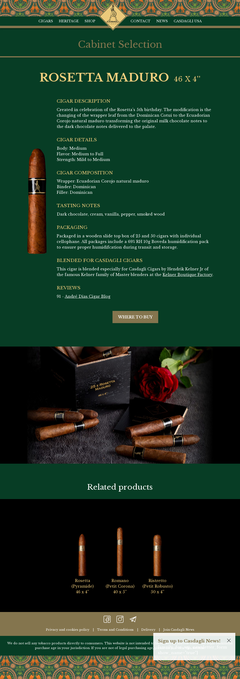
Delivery (148, 629)
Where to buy (135, 317)
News (162, 21)
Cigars (45, 21)
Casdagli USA (188, 21)
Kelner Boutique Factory (187, 274)
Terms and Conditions (115, 629)
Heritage (69, 21)
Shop (90, 21)
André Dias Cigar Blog (87, 296)
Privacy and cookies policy (67, 629)
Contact (140, 21)
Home (113, 7)
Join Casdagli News (178, 629)
